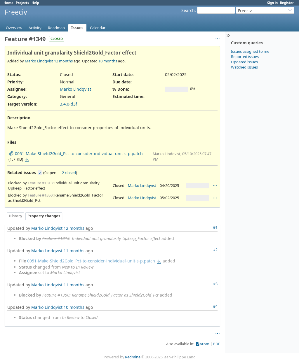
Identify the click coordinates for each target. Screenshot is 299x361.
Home (8, 3)
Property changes (43, 215)
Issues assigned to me (250, 51)
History (15, 215)
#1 (215, 227)
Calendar (97, 27)
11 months (74, 250)
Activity (35, 27)
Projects (22, 3)
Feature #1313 (40, 182)
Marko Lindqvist (39, 61)
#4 (215, 306)
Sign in (272, 3)
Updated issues (244, 61)
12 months (63, 61)
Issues (77, 27)
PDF (216, 343)
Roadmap (56, 27)
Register (287, 3)
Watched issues (244, 67)
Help (35, 3)
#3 (215, 283)
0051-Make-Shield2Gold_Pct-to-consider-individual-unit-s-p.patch (91, 261)
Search (188, 10)
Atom (204, 343)
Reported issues (245, 56)
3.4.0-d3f (68, 104)
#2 (215, 249)
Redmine (132, 357)
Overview (14, 27)
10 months (107, 61)
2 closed (69, 172)
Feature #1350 (40, 195)
